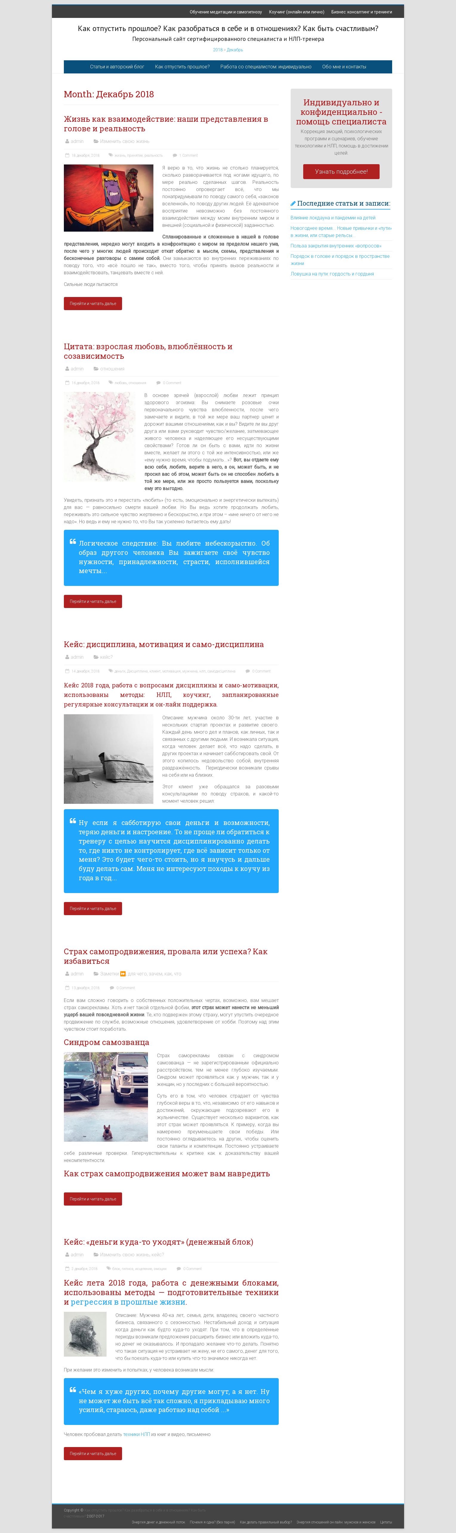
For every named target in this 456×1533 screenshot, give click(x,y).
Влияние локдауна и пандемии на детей (333, 218)
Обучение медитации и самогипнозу (226, 12)
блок (116, 1269)
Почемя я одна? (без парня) (212, 1522)
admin (77, 141)
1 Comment (184, 155)
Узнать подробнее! (341, 171)
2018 (218, 49)
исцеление (143, 1269)
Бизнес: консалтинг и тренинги (362, 12)
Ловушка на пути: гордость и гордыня (332, 274)
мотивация (171, 671)
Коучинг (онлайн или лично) (296, 12)
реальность (153, 155)
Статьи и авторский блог (117, 67)
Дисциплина (137, 671)
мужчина (190, 671)
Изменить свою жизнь (125, 141)
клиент (155, 671)
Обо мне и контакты (344, 67)
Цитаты (386, 1522)
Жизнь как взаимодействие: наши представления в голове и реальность (166, 123)
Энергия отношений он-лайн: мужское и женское (336, 1522)
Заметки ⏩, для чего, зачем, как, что (140, 974)
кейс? (106, 657)
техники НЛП (136, 1434)
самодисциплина (221, 671)
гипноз (127, 1269)
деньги (120, 671)
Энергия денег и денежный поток (158, 1522)
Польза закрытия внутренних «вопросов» (336, 246)
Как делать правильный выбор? (266, 1522)
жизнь (120, 155)
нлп (202, 671)
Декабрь (235, 49)
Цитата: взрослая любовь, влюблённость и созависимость (148, 351)
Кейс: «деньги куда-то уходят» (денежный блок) (158, 1242)
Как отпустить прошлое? (182, 67)
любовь (121, 383)
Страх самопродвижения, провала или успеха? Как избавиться (166, 956)
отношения (112, 369)
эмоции (160, 1269)
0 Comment (168, 383)
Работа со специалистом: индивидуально (266, 67)
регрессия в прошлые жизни (128, 1302)
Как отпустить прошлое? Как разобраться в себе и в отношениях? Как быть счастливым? (228, 28)
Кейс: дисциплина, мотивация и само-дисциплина (164, 644)
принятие (135, 155)
